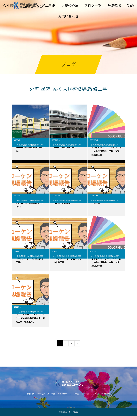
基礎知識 (114, 5)
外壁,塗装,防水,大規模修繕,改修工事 (30, 145)
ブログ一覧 (92, 5)
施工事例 (48, 5)
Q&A (130, 5)
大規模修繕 (69, 5)
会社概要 (31, 394)
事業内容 (41, 394)
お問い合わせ (68, 16)
